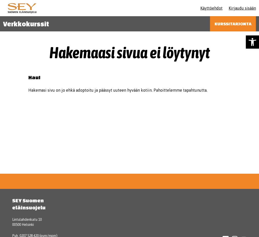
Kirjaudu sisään (242, 8)
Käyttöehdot (211, 8)
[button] (252, 42)
